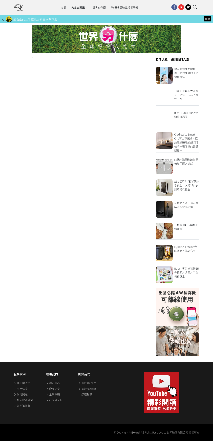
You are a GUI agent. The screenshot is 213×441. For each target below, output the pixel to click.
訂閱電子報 (54, 400)
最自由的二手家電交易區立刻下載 (35, 19)
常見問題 (21, 394)
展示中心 (53, 383)
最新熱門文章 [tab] (180, 59)
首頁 (63, 7)
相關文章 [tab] (162, 59)
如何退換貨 (22, 406)
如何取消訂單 (23, 400)
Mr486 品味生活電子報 (124, 7)
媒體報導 (85, 394)
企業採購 (53, 394)
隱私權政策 (22, 383)
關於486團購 (87, 389)
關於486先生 (87, 383)
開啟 (207, 18)
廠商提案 (53, 389)
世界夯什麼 (99, 7)
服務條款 (21, 389)
